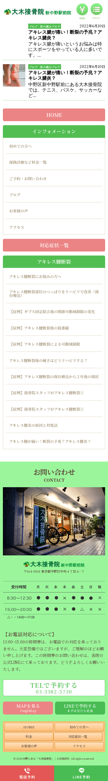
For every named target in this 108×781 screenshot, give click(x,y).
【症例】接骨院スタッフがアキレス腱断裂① (46, 393)
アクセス (16, 227)
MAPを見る (28, 708)
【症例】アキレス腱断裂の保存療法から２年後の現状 (54, 376)
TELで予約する (54, 687)
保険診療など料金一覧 (28, 162)
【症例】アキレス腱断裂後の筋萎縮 (39, 328)
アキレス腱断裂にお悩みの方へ (35, 276)
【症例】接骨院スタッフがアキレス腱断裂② (46, 409)
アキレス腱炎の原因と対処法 (33, 425)
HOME (54, 114)
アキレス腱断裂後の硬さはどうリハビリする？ (48, 360)
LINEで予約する (80, 708)
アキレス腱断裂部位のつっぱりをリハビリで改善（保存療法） (54, 293)
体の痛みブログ (50, 26)
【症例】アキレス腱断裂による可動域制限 (44, 344)
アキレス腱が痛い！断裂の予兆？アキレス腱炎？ (50, 441)
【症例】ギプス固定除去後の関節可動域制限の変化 (52, 311)
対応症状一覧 (54, 244)
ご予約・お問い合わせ (28, 178)
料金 (29, 736)
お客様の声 (18, 211)
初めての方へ (20, 146)
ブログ (33, 26)
